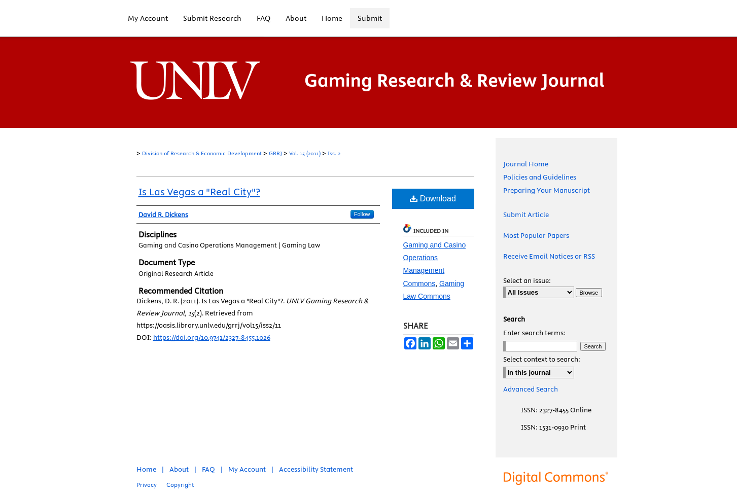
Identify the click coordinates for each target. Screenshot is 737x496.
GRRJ (275, 153)
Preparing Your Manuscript (546, 190)
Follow (362, 214)
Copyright (180, 484)
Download (433, 198)
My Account (247, 469)
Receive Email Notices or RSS (549, 256)
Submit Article (526, 214)
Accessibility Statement (316, 469)
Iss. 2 (334, 153)
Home (146, 469)
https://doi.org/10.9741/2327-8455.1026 (211, 337)
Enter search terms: (534, 332)
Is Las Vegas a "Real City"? (199, 191)
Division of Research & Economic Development (202, 153)
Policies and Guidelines (539, 177)
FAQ (208, 469)
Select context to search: (541, 359)
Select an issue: (527, 280)
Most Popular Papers (536, 235)
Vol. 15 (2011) (305, 153)
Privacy (146, 484)
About (179, 469)
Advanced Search (530, 389)
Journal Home (525, 163)
